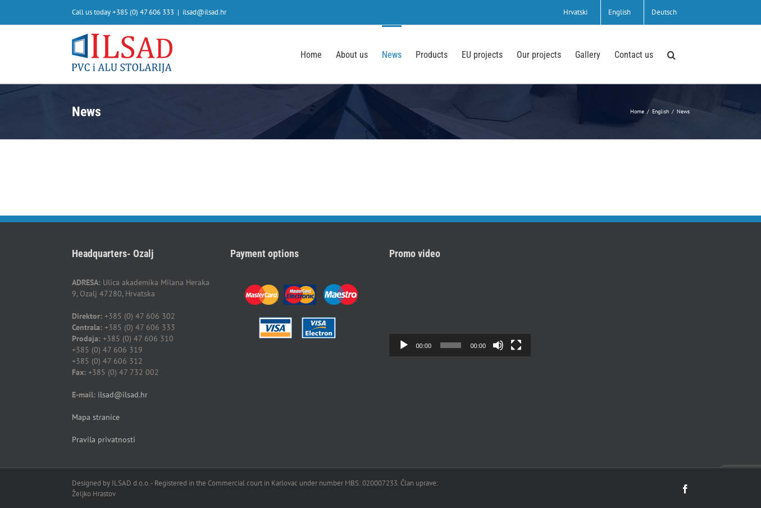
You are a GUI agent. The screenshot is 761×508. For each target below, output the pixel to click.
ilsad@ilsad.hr (204, 12)
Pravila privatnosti (103, 439)
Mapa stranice (96, 417)
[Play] (403, 345)
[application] (460, 316)
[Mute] (498, 345)
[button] (671, 54)
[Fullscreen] (516, 345)
